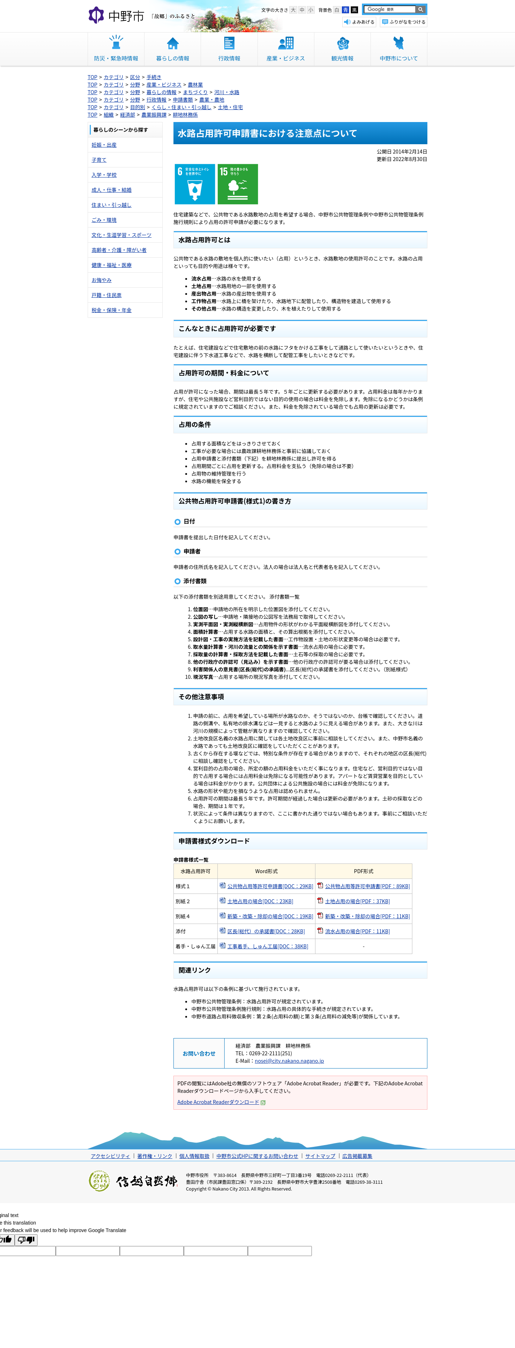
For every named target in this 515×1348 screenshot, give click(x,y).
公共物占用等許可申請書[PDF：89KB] (367, 886)
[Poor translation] (26, 1240)
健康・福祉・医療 (112, 264)
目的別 (137, 107)
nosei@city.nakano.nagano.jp (289, 1060)
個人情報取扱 (194, 1155)
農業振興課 (154, 114)
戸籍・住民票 (107, 294)
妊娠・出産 (104, 144)
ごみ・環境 (104, 219)
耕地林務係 (185, 114)
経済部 (127, 114)
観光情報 (342, 58)
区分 (135, 77)
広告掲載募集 (357, 1155)
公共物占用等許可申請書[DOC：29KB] (270, 886)
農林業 (195, 84)
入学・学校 (104, 174)
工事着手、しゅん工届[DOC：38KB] (267, 946)
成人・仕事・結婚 (112, 189)
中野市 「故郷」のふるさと (143, 15)
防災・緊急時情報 (116, 58)
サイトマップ (320, 1155)
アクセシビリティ (110, 1155)
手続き (154, 77)
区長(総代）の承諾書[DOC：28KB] (266, 931)
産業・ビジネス (285, 58)
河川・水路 (226, 92)
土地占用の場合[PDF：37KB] (357, 901)
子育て (99, 159)
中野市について (399, 58)
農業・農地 (211, 99)
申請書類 (183, 99)
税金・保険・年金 (112, 309)
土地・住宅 (230, 107)
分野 (135, 84)
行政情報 (229, 58)
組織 (109, 114)
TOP (92, 77)
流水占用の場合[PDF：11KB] (357, 931)
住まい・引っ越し (112, 204)
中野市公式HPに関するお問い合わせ (257, 1155)
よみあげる (363, 21)
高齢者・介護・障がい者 (119, 249)
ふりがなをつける (407, 21)
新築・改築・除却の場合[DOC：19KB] (270, 916)
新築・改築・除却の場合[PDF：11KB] (367, 916)
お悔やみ (102, 279)
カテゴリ (114, 77)
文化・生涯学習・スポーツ (122, 234)
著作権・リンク (154, 1155)
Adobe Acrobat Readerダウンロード (221, 1101)
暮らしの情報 (172, 58)
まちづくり (195, 92)
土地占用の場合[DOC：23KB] (260, 901)
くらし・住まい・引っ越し (182, 107)
